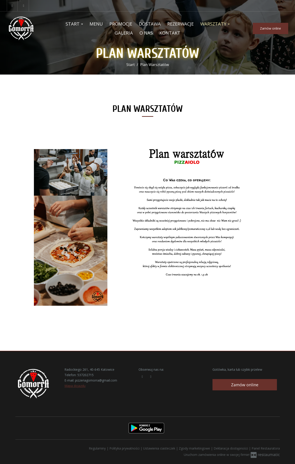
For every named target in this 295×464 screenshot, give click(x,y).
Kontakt (169, 33)
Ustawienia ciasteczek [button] (159, 448)
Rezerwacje (180, 24)
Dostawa (150, 24)
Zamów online (270, 28)
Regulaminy (98, 448)
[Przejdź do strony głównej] (29, 28)
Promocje (120, 24)
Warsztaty (215, 24)
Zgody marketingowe (195, 448)
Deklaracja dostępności (231, 448)
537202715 (85, 375)
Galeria (124, 33)
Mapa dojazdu (74, 386)
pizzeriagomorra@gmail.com (96, 380)
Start (74, 24)
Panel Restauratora (266, 448)
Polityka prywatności (124, 448)
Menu (96, 24)
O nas (146, 33)
